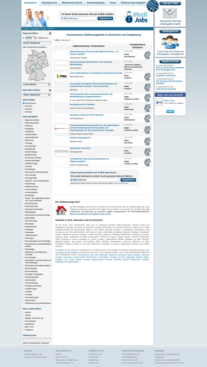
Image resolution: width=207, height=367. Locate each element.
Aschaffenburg (83, 255)
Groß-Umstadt (79, 257)
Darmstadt (122, 255)
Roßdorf (126, 259)
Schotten (145, 259)
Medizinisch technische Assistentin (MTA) (169, 363)
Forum (113, 3)
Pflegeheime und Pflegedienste (67, 360)
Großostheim (103, 257)
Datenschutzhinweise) (121, 183)
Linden (71, 259)
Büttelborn (113, 255)
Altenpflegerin (159, 357)
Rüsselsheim (136, 259)
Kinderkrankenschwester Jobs (132, 363)
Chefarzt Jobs (93, 363)
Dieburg (130, 255)
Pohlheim (108, 259)
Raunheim (117, 259)
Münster (79, 259)
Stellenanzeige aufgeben (133, 3)
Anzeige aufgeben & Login (33, 354)
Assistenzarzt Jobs (95, 354)
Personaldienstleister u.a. (65, 363)
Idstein (146, 257)
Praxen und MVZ (62, 357)
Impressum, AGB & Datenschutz (35, 357)
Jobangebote (30, 3)
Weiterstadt (59, 262)
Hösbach (139, 257)
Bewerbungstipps (96, 3)
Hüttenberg (130, 257)
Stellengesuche (49, 3)
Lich (66, 259)
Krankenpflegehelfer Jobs (131, 354)
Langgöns (59, 259)
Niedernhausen (97, 259)
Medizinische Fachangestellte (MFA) (167, 360)
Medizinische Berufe (72, 3)
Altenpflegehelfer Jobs (129, 357)
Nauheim (86, 259)
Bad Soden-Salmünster (99, 255)
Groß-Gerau (68, 257)
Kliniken (58, 354)
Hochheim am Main (117, 257)
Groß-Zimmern (91, 257)
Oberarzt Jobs (94, 360)
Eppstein (137, 255)
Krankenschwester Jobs (130, 360)
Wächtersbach (73, 262)
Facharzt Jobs (94, 357)
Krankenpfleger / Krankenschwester (167, 354)
